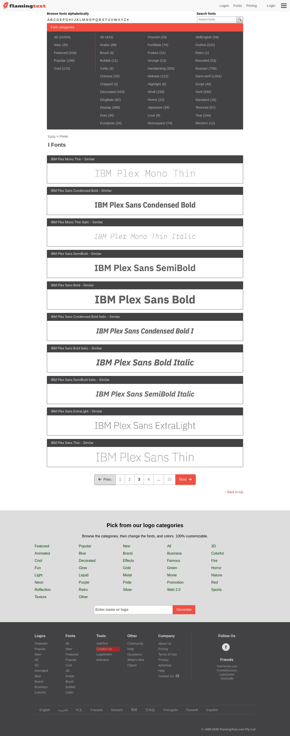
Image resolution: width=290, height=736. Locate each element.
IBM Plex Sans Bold (65, 285)
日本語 (148, 710)
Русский (190, 710)
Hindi (151, 92)
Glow (83, 568)
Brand (128, 553)
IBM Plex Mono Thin (66, 159)
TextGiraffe (226, 678)
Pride (127, 582)
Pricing (251, 5)
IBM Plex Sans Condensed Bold (74, 191)
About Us (164, 643)
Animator (103, 660)
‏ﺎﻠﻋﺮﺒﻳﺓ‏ (61, 710)
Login (271, 5)
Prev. (105, 479)
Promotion (175, 582)
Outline (200, 45)
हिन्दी (132, 710)
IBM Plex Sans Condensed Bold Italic (78, 317)
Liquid (84, 575)
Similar (89, 159)
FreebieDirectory (227, 670)
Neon (39, 582)
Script (199, 84)
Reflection (43, 590)
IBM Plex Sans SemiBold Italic (73, 380)
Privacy (163, 660)
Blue (82, 553)
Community (135, 643)
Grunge (153, 60)
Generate (184, 610)
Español (210, 710)
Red (214, 582)
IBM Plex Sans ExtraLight (69, 411)
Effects (128, 561)
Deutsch (115, 710)
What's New (135, 660)
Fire (214, 561)
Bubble (105, 60)
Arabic (105, 45)
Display (105, 107)
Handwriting (157, 68)
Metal (127, 575)
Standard (202, 100)
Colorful (217, 553)
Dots (103, 115)
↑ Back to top (234, 492)
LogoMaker (104, 654)
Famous (173, 561)
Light (39, 575)
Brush (104, 53)
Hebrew (154, 76)
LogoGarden (226, 674)
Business (174, 553)
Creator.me (104, 649)
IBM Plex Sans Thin (65, 443)
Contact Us (168, 676)
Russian (201, 68)
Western (201, 123)
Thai (198, 115)
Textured (201, 107)
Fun (38, 568)
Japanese (155, 107)
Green (172, 568)
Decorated (108, 92)
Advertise (164, 665)
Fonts (237, 5)
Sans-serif (203, 76)
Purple (84, 582)
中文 (77, 710)
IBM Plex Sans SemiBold (69, 254)
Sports (216, 590)
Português (168, 710)
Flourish (154, 37)
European (107, 123)
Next (185, 479)
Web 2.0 (173, 590)
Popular (60, 60)
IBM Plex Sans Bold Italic (69, 348)
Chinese (106, 76)
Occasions (134, 654)
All (56, 37)
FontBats (154, 45)
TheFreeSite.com (226, 666)
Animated (42, 553)
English (42, 710)
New (57, 45)
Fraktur (153, 53)
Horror (152, 100)
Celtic (104, 68)
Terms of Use (167, 654)
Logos (224, 5)
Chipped (106, 84)
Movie (172, 575)
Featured (61, 53)
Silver (127, 590)
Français (94, 710)
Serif (198, 92)
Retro (199, 53)
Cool (57, 68)
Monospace (156, 123)
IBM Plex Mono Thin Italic (70, 222)
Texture (40, 597)
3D (102, 37)
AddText (102, 643)
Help (130, 649)
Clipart (131, 665)
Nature (216, 575)
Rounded (202, 60)
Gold (127, 568)
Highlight (154, 84)
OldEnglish (203, 37)
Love (151, 115)
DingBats (107, 100)
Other (83, 597)
